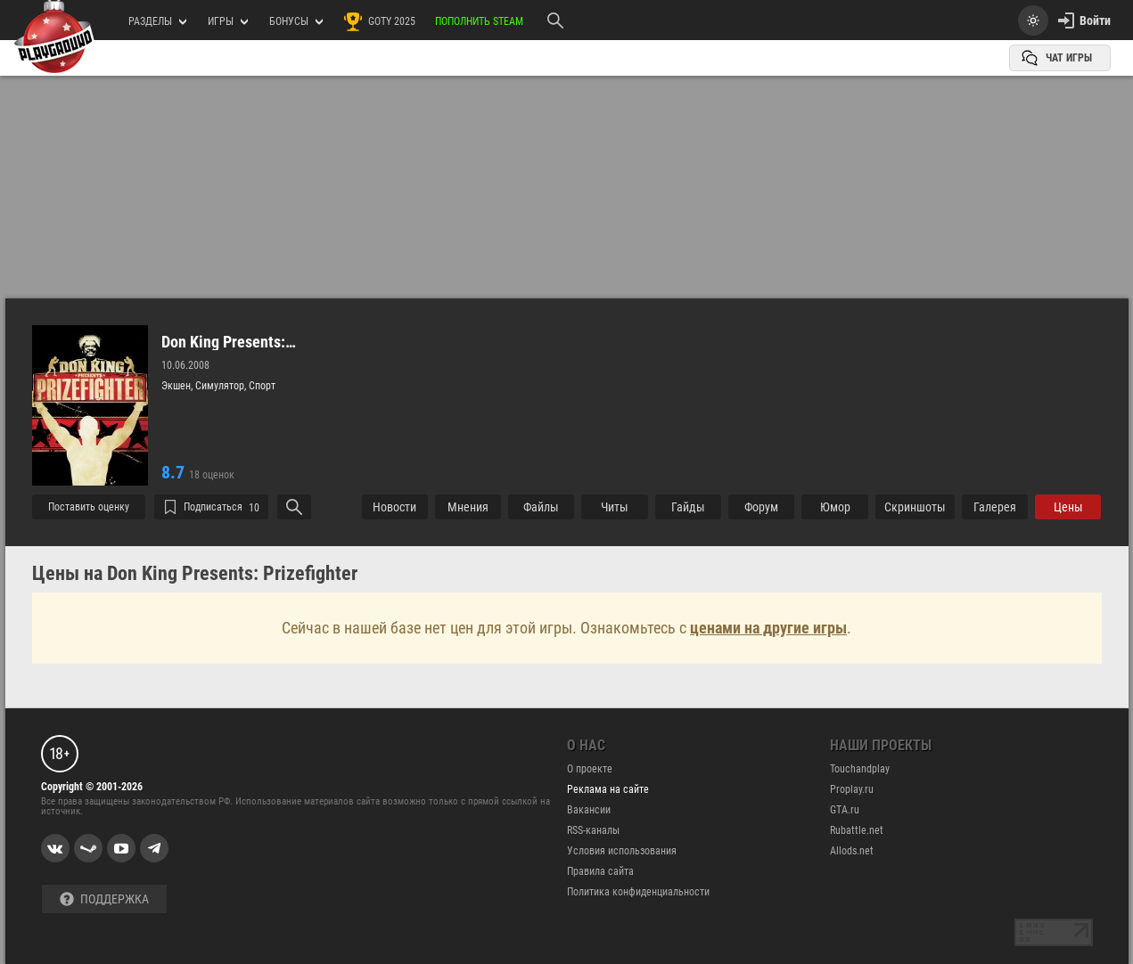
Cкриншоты (915, 507)
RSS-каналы (593, 830)
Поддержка (104, 899)
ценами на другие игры (768, 627)
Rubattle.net (856, 830)
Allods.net (852, 851)
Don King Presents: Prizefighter (223, 342)
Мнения (468, 507)
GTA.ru (844, 810)
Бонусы (296, 21)
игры (228, 21)
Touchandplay (860, 769)
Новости (394, 507)
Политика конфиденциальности (638, 892)
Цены (1068, 507)
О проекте (589, 769)
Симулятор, (222, 386)
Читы (614, 507)
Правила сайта (600, 871)
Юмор (835, 507)
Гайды (688, 507)
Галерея (994, 507)
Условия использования (622, 851)
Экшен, (178, 386)
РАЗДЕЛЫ (157, 21)
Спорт (262, 386)
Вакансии (589, 810)
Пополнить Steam (479, 21)
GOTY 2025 (378, 21)
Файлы (541, 507)
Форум (761, 507)
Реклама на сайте (608, 789)
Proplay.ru (852, 789)
